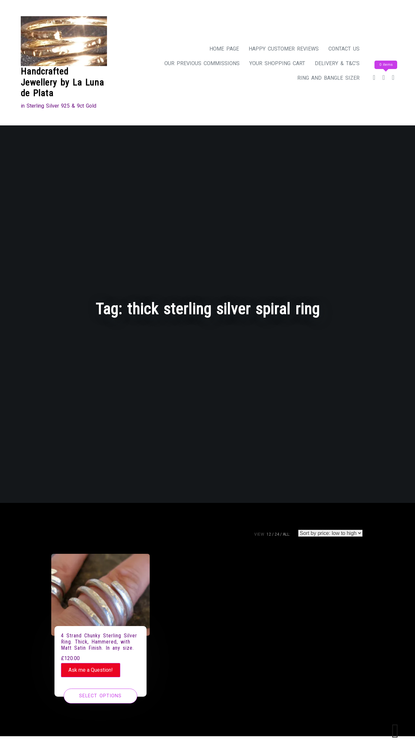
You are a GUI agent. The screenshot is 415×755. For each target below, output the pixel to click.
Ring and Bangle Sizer (328, 78)
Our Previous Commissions (202, 63)
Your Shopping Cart (277, 63)
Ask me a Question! (90, 670)
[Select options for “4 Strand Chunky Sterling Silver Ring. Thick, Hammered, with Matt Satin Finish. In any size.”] (100, 696)
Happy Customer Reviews (284, 49)
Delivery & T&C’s (337, 63)
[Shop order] (330, 533)
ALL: (286, 534)
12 (269, 534)
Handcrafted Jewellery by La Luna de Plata (62, 82)
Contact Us (344, 49)
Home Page (224, 49)
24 (277, 534)
